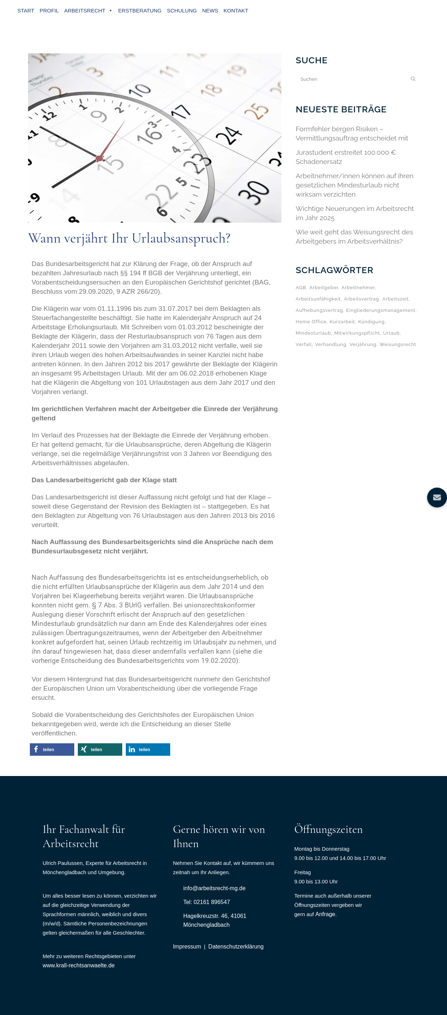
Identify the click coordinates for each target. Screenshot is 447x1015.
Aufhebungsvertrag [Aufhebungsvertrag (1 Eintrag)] (319, 310)
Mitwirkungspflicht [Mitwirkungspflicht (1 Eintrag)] (357, 333)
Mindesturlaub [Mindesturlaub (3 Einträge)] (313, 333)
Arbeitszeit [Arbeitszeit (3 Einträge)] (395, 299)
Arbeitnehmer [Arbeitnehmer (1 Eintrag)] (358, 287)
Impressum (187, 947)
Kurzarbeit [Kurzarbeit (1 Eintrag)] (342, 321)
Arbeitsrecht (89, 10)
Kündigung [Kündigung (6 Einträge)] (371, 321)
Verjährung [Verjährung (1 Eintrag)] (363, 344)
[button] (52, 749)
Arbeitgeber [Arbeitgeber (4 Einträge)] (323, 287)
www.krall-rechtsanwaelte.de (79, 965)
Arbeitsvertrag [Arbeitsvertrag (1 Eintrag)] (361, 299)
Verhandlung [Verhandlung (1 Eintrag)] (330, 344)
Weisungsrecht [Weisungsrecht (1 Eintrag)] (397, 344)
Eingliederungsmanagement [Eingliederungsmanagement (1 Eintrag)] (380, 310)
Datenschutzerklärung (236, 947)
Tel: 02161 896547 (206, 902)
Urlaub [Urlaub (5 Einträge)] (391, 333)
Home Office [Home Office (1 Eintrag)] (311, 321)
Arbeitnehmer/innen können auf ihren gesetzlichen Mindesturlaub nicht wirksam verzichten (355, 185)
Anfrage (325, 914)
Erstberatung (140, 10)
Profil (49, 10)
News (211, 10)
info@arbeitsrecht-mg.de (214, 888)
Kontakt (236, 10)
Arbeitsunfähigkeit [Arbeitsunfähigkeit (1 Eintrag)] (318, 299)
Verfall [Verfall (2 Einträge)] (304, 344)
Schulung (182, 10)
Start (26, 10)
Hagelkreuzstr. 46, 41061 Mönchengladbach (215, 920)
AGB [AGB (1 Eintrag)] (301, 287)
